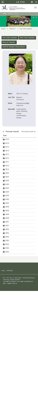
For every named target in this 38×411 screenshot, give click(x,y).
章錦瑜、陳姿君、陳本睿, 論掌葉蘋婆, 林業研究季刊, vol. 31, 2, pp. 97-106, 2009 (22, 239)
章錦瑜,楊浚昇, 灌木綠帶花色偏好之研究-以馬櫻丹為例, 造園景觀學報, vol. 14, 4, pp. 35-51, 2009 (23, 263)
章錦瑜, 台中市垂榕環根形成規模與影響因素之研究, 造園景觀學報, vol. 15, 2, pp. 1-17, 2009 (23, 203)
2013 (5, 151)
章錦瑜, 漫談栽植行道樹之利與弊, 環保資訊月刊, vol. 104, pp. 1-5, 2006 (23, 343)
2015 (5, 139)
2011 (5, 175)
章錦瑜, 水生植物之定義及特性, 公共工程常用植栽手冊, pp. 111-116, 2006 (22, 335)
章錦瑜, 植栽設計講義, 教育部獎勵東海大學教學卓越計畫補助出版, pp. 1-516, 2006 (22, 319)
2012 (5, 169)
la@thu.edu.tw (12, 403)
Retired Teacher (9, 42)
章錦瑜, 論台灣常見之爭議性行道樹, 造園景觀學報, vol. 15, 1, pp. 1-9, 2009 (22, 221)
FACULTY (13, 29)
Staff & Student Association (14, 47)
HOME (5, 13)
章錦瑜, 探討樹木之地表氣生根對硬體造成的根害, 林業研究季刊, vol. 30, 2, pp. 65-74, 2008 (22, 285)
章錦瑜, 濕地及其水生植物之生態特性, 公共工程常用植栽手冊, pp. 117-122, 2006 (22, 327)
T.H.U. (16, 13)
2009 (5, 192)
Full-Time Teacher (10, 38)
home (3, 29)
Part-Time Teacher (27, 38)
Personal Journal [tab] (12, 131)
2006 (5, 317)
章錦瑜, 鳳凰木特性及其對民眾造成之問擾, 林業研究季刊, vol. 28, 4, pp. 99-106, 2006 (22, 351)
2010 (5, 181)
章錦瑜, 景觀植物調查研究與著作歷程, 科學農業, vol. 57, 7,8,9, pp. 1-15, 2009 (23, 194)
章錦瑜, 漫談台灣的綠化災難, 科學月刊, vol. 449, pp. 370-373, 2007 (22, 311)
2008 (5, 269)
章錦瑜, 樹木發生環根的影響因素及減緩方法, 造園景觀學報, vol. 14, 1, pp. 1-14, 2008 (22, 277)
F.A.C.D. (10, 13)
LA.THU (20, 2)
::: (1, 13)
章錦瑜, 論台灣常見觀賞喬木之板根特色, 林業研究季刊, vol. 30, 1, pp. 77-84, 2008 (22, 293)
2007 (5, 299)
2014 (5, 145)
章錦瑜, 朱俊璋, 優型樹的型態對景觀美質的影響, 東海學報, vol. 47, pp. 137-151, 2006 (22, 370)
